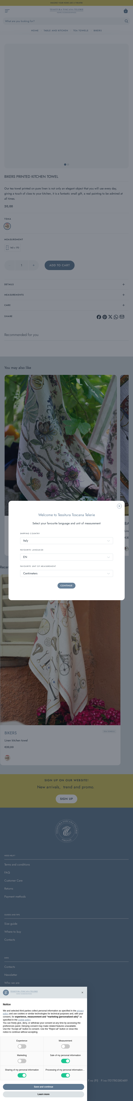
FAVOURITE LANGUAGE (32, 549)
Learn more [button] (43, 1094)
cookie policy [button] (24, 1020)
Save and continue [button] (43, 1087)
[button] (82, 992)
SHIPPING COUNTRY (30, 533)
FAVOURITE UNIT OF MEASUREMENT (38, 566)
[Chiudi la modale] (119, 506)
